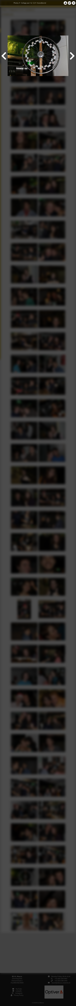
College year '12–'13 (28, 3)
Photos (16, 3)
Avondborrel (41, 3)
